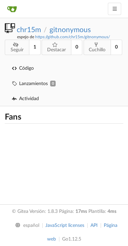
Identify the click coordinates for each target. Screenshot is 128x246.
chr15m (29, 29)
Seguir (17, 47)
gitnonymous (70, 29)
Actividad (25, 98)
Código (23, 68)
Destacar (56, 47)
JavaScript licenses (64, 225)
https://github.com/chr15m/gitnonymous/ (72, 37)
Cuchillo (97, 47)
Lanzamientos (34, 83)
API (94, 225)
